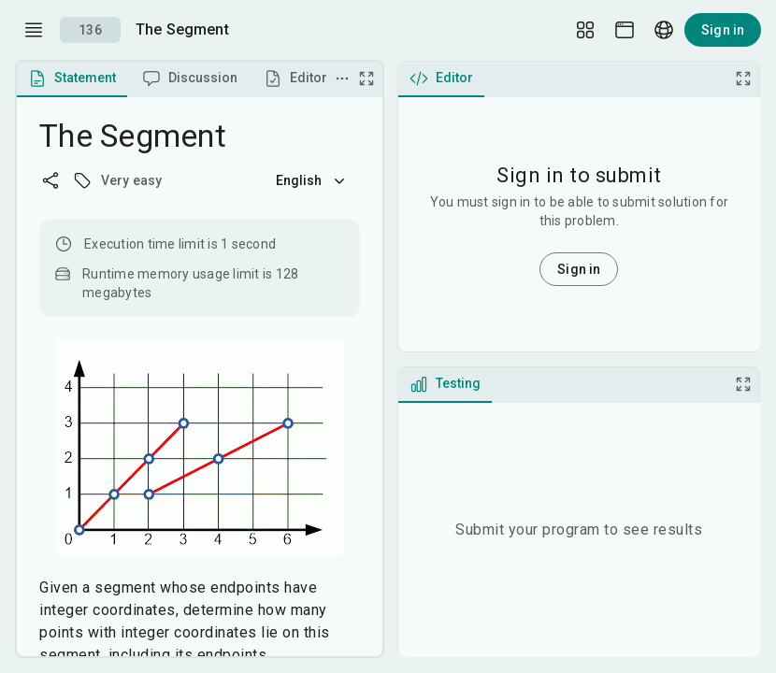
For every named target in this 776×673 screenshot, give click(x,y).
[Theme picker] (624, 30)
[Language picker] (664, 30)
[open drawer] (33, 30)
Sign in (722, 29)
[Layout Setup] (585, 30)
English (312, 180)
